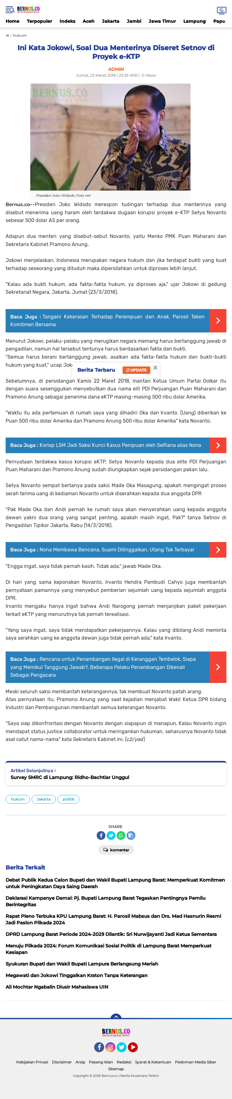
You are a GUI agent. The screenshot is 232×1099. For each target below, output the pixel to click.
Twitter (124, 1050)
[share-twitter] (111, 835)
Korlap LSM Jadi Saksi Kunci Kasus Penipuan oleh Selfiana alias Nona (120, 445)
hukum (18, 799)
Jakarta (110, 21)
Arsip (80, 1062)
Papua (220, 21)
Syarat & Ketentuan (153, 1062)
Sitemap (116, 1069)
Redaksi (124, 1062)
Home (12, 21)
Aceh (88, 21)
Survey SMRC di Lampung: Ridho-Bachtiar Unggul (70, 777)
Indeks (67, 21)
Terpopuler (39, 21)
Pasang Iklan (101, 1062)
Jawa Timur (162, 21)
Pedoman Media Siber (195, 1062)
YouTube (137, 1050)
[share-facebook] (101, 835)
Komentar (116, 849)
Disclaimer (62, 1062)
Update (136, 370)
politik (68, 799)
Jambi (134, 21)
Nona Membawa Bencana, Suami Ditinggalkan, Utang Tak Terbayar (117, 550)
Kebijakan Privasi (32, 1062)
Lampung (194, 21)
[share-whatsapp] (121, 835)
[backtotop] (116, 1019)
